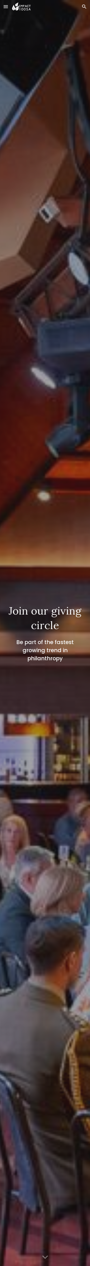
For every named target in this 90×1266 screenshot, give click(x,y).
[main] (45, 633)
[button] (6, 6)
